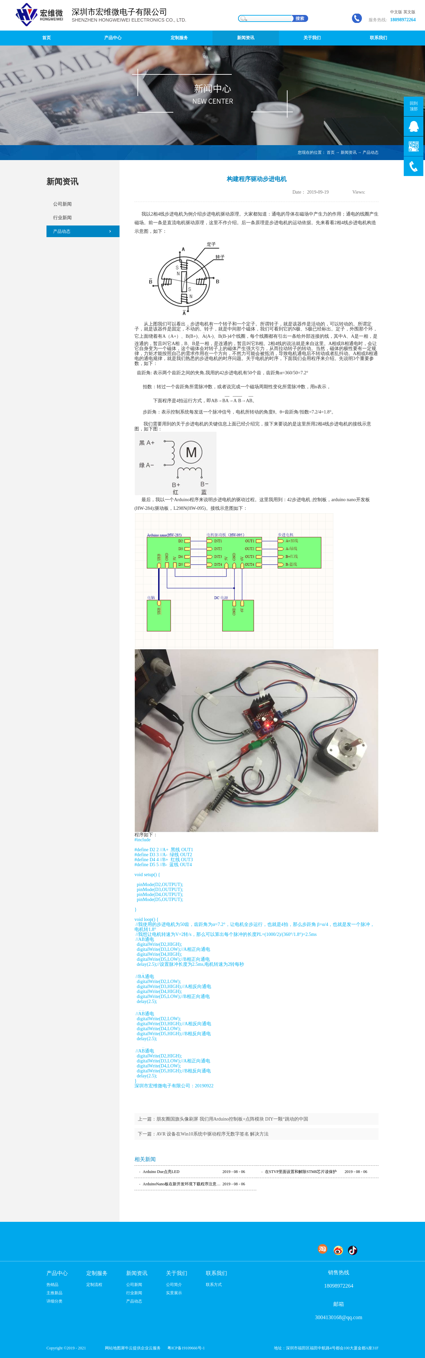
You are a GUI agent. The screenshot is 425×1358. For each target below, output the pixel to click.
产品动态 (371, 152)
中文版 (396, 12)
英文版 (409, 12)
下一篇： (203, 1134)
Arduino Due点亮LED (161, 1171)
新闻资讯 (349, 152)
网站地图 (112, 1348)
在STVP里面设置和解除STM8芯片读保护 (301, 1171)
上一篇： (223, 1119)
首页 (46, 37)
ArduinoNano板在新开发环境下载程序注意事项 (182, 1184)
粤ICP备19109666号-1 (186, 1348)
